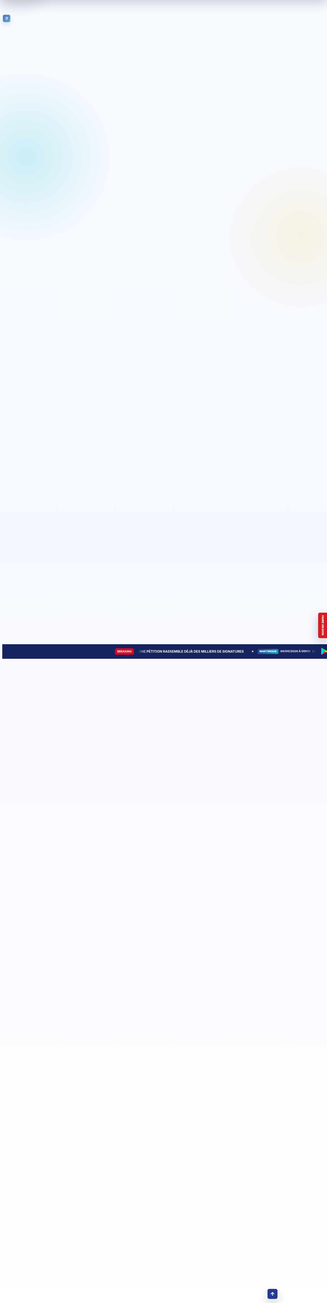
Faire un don (323, 626)
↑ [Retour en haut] (272, 1294)
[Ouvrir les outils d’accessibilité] (6, 18)
